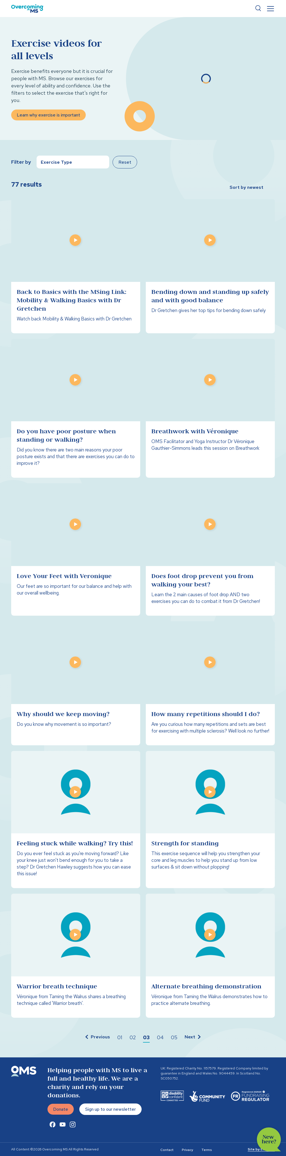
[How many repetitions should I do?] (210, 687)
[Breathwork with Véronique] (210, 411)
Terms (206, 1150)
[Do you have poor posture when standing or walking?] (75, 411)
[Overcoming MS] (27, 8)
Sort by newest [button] (246, 187)
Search (258, 8)
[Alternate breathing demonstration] (210, 959)
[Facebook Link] (52, 1131)
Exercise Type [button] (56, 162)
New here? (269, 1139)
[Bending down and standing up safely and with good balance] (210, 266)
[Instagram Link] (73, 1131)
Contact (166, 1150)
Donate (60, 1112)
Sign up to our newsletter (110, 1112)
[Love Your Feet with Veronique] (75, 553)
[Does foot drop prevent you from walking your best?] (210, 553)
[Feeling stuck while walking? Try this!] (75, 823)
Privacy (187, 1150)
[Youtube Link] (62, 1131)
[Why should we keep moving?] (75, 687)
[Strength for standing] (210, 823)
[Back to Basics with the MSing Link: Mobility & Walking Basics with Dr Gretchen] (75, 266)
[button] (97, 1038)
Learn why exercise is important (48, 115)
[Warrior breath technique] (75, 959)
